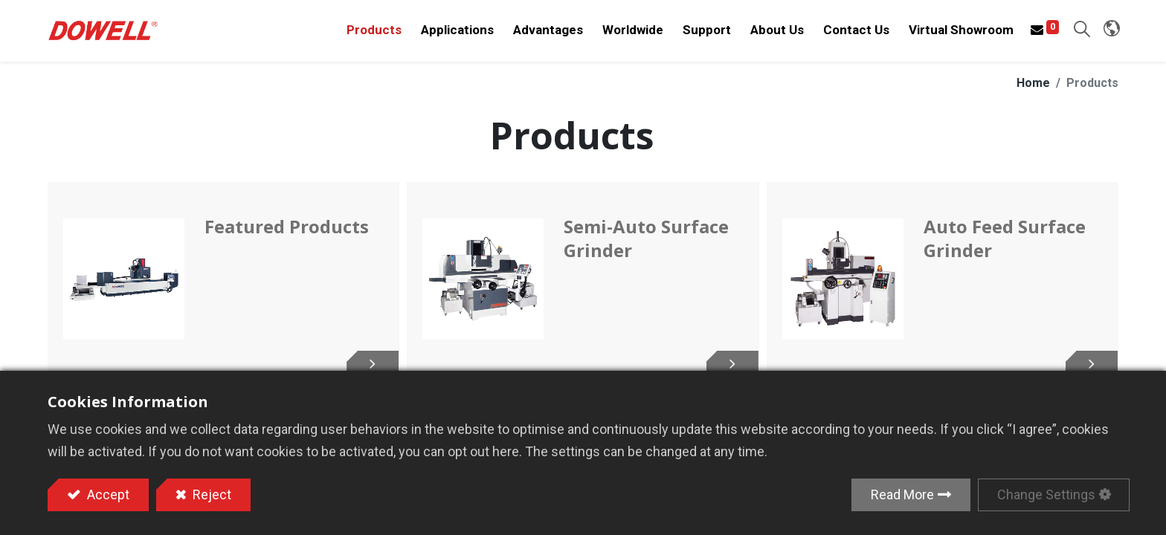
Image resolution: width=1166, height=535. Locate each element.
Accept (106, 494)
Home (1033, 92)
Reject (210, 494)
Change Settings (1046, 494)
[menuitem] (631, 35)
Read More (902, 494)
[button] (1080, 34)
